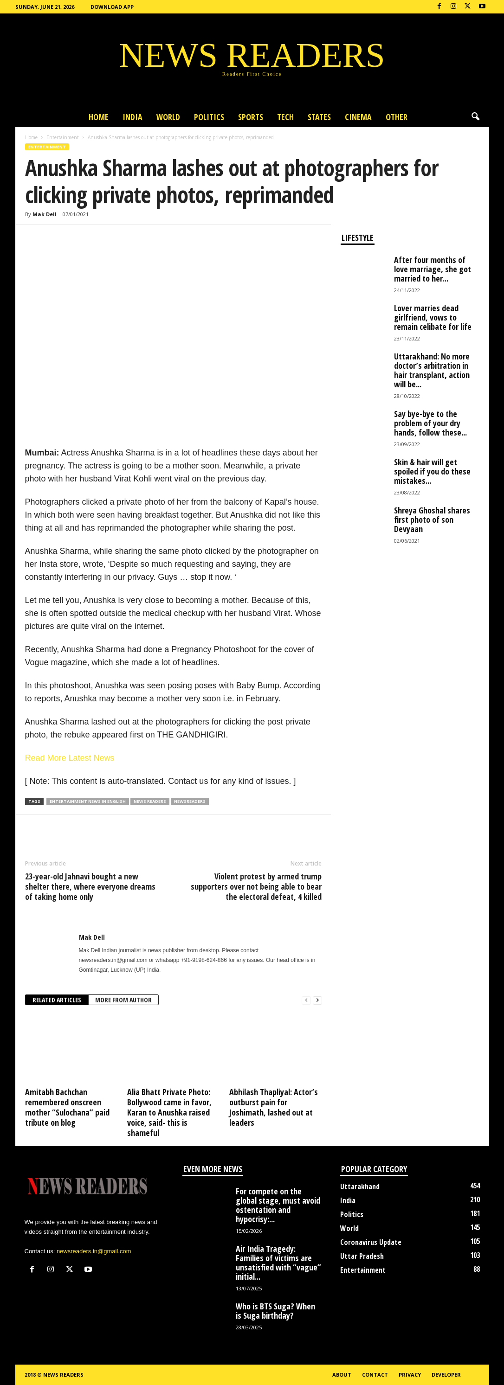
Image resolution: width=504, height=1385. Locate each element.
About (341, 1374)
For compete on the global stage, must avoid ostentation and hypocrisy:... (278, 1205)
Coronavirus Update (370, 1242)
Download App (112, 6)
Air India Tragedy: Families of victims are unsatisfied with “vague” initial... (278, 1262)
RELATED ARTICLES (56, 999)
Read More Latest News (70, 758)
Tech (285, 116)
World (168, 116)
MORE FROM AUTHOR (123, 999)
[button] (475, 117)
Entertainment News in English (88, 801)
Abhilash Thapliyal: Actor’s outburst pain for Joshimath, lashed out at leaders (273, 1107)
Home (99, 116)
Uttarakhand (360, 1186)
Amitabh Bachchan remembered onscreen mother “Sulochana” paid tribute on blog (67, 1107)
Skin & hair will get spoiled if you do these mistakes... (432, 471)
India (132, 116)
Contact (375, 1374)
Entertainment (62, 137)
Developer (446, 1374)
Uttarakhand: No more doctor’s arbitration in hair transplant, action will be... (432, 370)
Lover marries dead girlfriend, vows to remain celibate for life (433, 317)
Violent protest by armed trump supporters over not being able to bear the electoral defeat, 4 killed (256, 886)
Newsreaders (190, 801)
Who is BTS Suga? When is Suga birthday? (275, 1311)
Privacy (410, 1374)
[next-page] (317, 1000)
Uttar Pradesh (362, 1256)
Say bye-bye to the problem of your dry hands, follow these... (430, 423)
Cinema (358, 116)
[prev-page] (306, 1000)
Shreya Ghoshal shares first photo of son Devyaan (432, 519)
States (319, 116)
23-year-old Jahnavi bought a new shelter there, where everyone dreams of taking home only (90, 886)
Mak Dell (44, 214)
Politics (209, 116)
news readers (150, 801)
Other (396, 116)
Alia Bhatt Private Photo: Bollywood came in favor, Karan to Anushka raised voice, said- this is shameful (169, 1112)
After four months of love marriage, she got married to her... (432, 269)
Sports (250, 116)
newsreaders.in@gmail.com (94, 1251)
